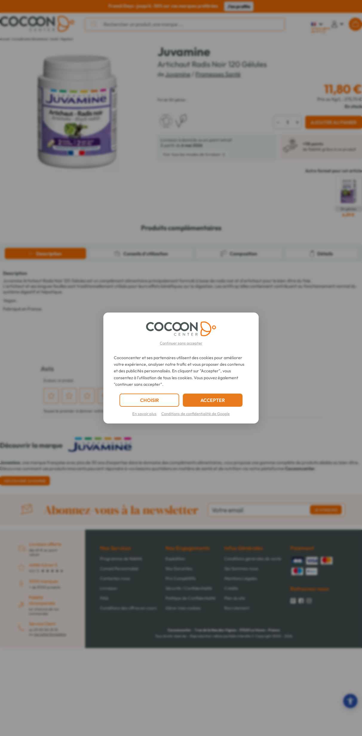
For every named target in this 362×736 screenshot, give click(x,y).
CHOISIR (149, 400)
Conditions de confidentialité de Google (195, 413)
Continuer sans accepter (181, 343)
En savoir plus (144, 413)
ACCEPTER (212, 400)
